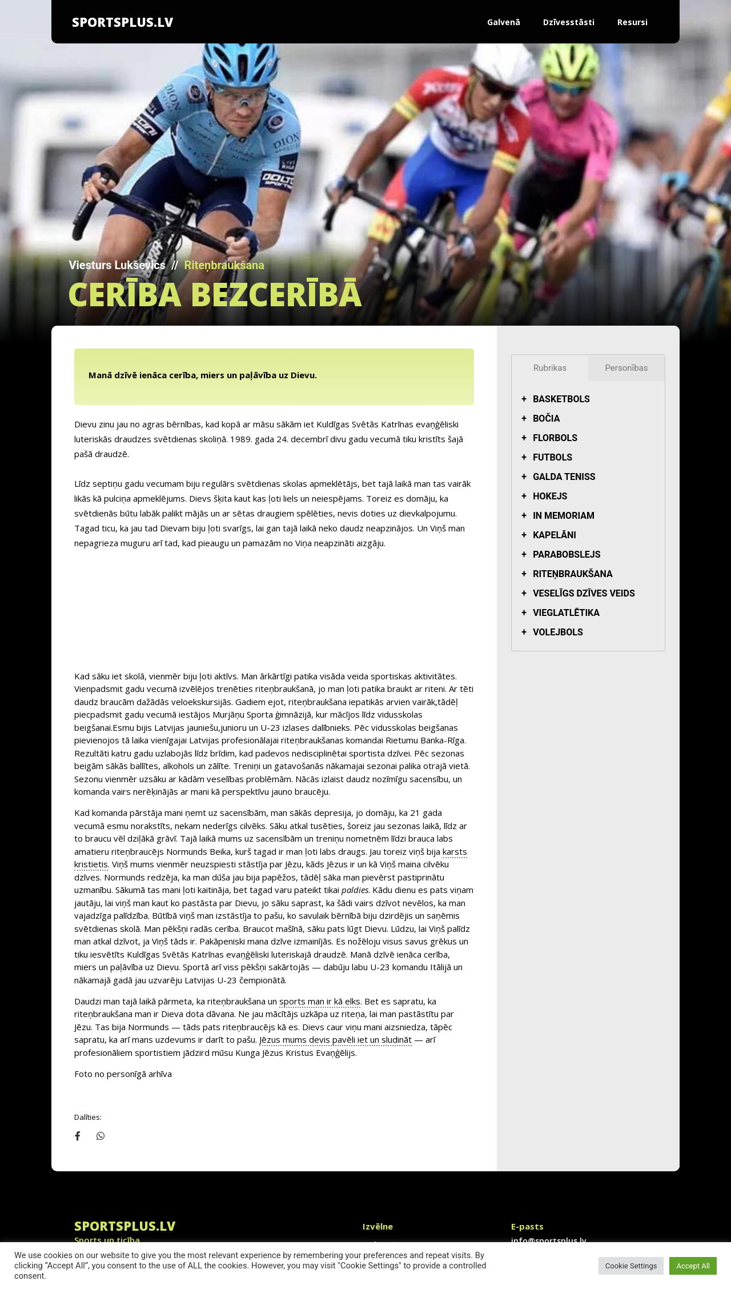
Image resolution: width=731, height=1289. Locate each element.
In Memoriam (564, 515)
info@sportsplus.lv (137, 1229)
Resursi (632, 22)
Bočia (546, 418)
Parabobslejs (567, 554)
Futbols (552, 457)
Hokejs (550, 496)
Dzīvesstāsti (569, 22)
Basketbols (561, 399)
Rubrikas (550, 368)
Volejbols (558, 632)
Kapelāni (554, 535)
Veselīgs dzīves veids (584, 593)
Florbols (555, 438)
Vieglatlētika (566, 612)
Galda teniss (564, 476)
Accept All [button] (693, 1266)
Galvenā (503, 22)
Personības (626, 368)
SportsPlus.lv (122, 21)
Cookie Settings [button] (631, 1266)
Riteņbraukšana (224, 265)
